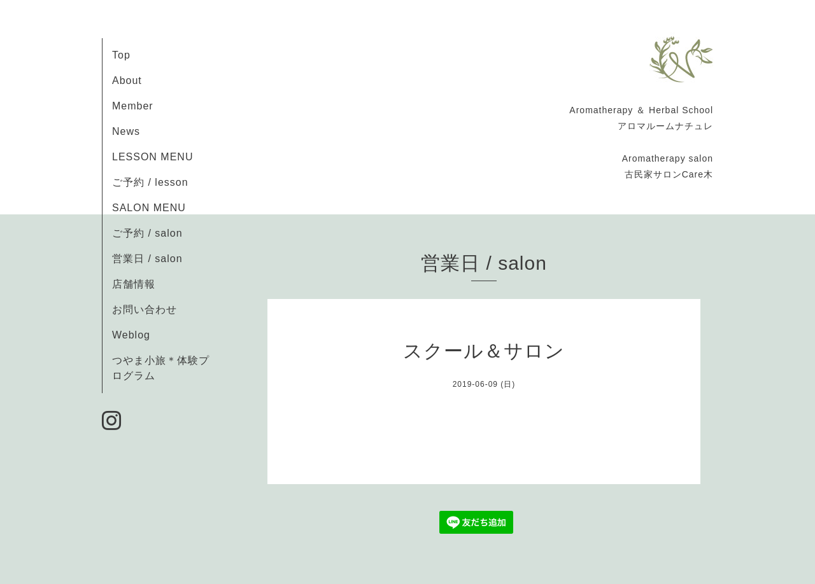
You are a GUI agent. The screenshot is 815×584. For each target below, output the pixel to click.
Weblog (131, 335)
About (127, 80)
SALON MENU (149, 207)
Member (132, 106)
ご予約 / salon (147, 233)
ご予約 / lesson (150, 182)
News (126, 131)
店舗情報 (133, 284)
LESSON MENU (152, 156)
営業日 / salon (147, 258)
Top (121, 55)
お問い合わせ (144, 309)
